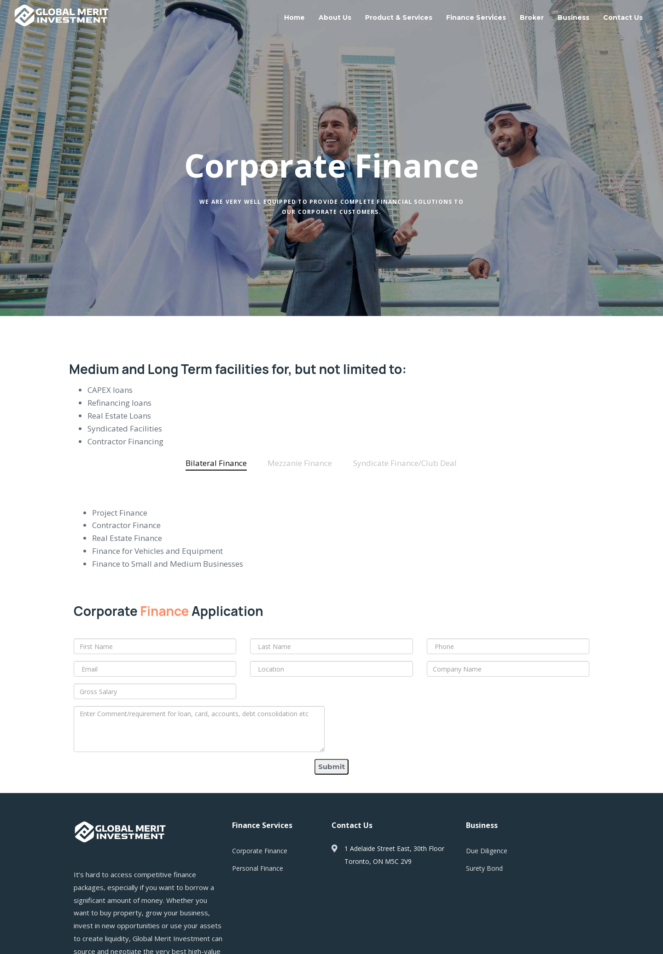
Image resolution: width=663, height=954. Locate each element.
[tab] (216, 463)
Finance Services (476, 17)
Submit (331, 766)
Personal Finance (257, 868)
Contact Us (623, 17)
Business (573, 17)
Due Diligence (486, 850)
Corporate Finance (259, 850)
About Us (335, 17)
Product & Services (398, 17)
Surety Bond (484, 868)
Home (294, 17)
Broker (532, 17)
